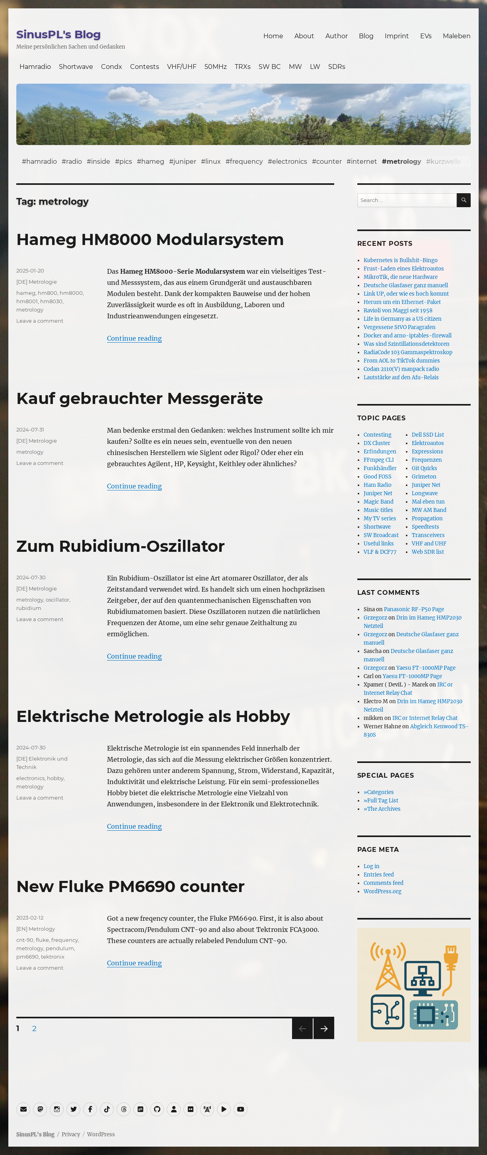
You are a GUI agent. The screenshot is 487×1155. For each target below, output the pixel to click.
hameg (152, 161)
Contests (144, 67)
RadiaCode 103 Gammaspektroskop (408, 352)
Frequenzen (427, 460)
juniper (184, 161)
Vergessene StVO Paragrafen (400, 327)
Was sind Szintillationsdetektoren (407, 344)
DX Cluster (377, 443)
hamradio (41, 161)
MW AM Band (429, 510)
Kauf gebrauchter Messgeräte (139, 398)
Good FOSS (378, 476)
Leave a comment (39, 321)
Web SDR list (428, 552)
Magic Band (378, 501)
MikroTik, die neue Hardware (401, 277)
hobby (55, 778)
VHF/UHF (182, 67)
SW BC (270, 67)
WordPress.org (382, 891)
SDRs (336, 67)
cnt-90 (24, 940)
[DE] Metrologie (36, 281)
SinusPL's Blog (58, 34)
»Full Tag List (381, 800)
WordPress (101, 1134)
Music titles (378, 510)
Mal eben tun (428, 501)
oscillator (57, 599)
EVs (426, 36)
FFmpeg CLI (379, 460)
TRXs (243, 67)
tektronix (52, 956)
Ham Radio (378, 485)
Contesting (378, 434)
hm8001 (27, 301)
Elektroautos (428, 443)
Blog (366, 36)
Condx (111, 67)
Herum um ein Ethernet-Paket (402, 302)
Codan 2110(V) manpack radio (401, 369)
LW (315, 67)
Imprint (397, 36)
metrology (404, 161)
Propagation (427, 518)
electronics (289, 161)
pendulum (60, 948)
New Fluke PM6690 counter (130, 886)
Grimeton (424, 476)
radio (74, 161)
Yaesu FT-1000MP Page (426, 668)
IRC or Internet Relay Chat (425, 718)
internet (364, 161)
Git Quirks (424, 468)
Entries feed (379, 874)
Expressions (427, 451)
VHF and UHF (429, 543)
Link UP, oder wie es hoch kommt (406, 293)
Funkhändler (380, 468)
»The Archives (382, 809)
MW (295, 67)
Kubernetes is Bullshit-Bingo (401, 260)
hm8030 (51, 301)
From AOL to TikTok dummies (402, 360)
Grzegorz (375, 617)
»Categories (379, 792)
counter (329, 161)
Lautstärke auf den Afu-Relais (401, 377)
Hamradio (35, 67)
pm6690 (27, 956)
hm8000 (71, 293)
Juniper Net (426, 485)
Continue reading (134, 338)
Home (273, 36)
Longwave (425, 493)
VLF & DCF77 (380, 552)
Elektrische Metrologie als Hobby (153, 716)
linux (213, 161)
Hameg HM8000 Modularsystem (150, 239)
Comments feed (383, 883)
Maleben (457, 36)
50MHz (216, 67)
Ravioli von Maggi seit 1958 (398, 310)
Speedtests (425, 527)
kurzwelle (446, 161)
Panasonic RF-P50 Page (414, 609)
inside (100, 161)
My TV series (380, 518)
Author (336, 36)
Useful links (379, 543)
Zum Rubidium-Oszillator (120, 546)
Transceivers (428, 535)
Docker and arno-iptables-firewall (408, 335)
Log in (372, 866)
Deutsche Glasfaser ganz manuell (406, 285)
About (304, 36)
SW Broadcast (381, 535)
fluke (42, 940)
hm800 (47, 293)
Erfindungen (380, 451)
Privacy (71, 1134)
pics (125, 161)
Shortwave (76, 67)
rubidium (28, 608)
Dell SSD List (428, 434)
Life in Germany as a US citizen (403, 319)
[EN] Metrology (35, 929)
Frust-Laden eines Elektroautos (404, 268)
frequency (246, 161)
